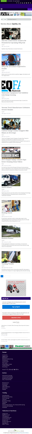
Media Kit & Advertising (7, 359)
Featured (4, 399)
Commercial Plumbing (7, 377)
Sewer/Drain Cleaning (7, 375)
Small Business (5, 395)
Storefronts (5, 384)
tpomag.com (5, 422)
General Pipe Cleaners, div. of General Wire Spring (13, 404)
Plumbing (4, 402)
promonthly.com (6, 418)
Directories (4, 388)
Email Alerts (5, 360)
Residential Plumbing (7, 378)
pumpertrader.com (6, 421)
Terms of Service (26, 432)
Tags (5, 19)
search (30, 9)
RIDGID (4, 403)
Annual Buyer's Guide (7, 364)
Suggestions (5, 356)
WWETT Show (5, 424)
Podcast (4, 389)
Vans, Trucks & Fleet (6, 379)
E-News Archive (5, 365)
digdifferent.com (6, 414)
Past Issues (4, 363)
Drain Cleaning (5, 398)
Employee (4, 407)
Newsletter (5, 357)
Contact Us (4, 355)
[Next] (7, 276)
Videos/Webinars (6, 386)
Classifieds (4, 385)
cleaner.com (5, 413)
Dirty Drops (5, 366)
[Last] (9, 276)
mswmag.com (5, 416)
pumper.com (5, 420)
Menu (1, 9)
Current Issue (5, 361)
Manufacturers (5, 382)
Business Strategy (6, 400)
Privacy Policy (19, 432)
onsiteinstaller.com (6, 417)
